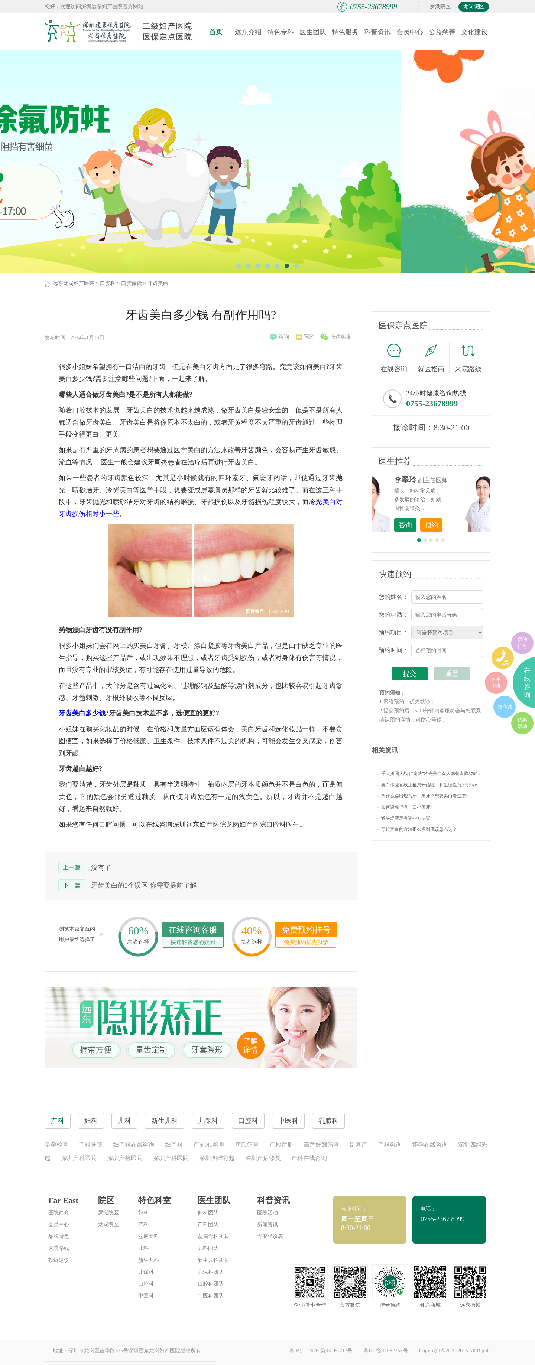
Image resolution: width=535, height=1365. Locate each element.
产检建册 (281, 1145)
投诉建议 (58, 1260)
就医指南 (434, 357)
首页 (216, 32)
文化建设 (474, 32)
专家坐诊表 (270, 1236)
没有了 (101, 867)
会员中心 (409, 32)
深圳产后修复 (263, 1158)
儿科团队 (208, 1248)
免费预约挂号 (306, 936)
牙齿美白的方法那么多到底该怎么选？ (417, 829)
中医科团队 (211, 1296)
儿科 (143, 1248)
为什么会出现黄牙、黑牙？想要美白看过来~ (422, 796)
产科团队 (208, 1224)
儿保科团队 (211, 1272)
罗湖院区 (440, 6)
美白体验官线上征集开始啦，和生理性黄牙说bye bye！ (430, 784)
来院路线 (468, 359)
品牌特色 (58, 1236)
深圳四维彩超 (217, 1158)
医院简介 (58, 1212)
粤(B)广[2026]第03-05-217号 (320, 1350)
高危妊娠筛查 (321, 1145)
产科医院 (91, 1145)
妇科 (143, 1212)
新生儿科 (148, 1260)
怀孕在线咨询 (430, 1145)
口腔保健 (131, 283)
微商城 (504, 706)
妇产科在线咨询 (134, 1145)
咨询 (279, 337)
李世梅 (442, 480)
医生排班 (496, 682)
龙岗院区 (473, 6)
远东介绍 (248, 32)
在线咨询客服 (192, 936)
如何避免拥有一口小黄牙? (404, 807)
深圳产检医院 (125, 1158)
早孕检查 (56, 1145)
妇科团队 (208, 1212)
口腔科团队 (211, 1284)
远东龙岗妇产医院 (73, 283)
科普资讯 (377, 32)
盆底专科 (148, 1236)
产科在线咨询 (309, 1158)
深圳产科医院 (79, 1158)
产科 (143, 1224)
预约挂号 (522, 643)
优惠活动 (522, 723)
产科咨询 (390, 1145)
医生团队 (312, 32)
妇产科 (174, 1145)
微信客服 (335, 337)
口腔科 (108, 283)
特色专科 (280, 32)
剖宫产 (358, 1145)
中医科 (146, 1296)
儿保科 (146, 1272)
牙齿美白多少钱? (84, 713)
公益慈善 (442, 32)
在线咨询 (396, 357)
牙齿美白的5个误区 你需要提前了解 (144, 885)
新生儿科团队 (213, 1260)
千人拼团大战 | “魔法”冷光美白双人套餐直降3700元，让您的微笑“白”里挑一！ (430, 773)
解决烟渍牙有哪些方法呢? (404, 818)
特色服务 (345, 32)
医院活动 (267, 1212)
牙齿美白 (157, 283)
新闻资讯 (267, 1224)
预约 (305, 337)
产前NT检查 (209, 1145)
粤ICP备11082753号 (385, 1350)
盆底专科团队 (213, 1236)
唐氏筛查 (247, 1145)
